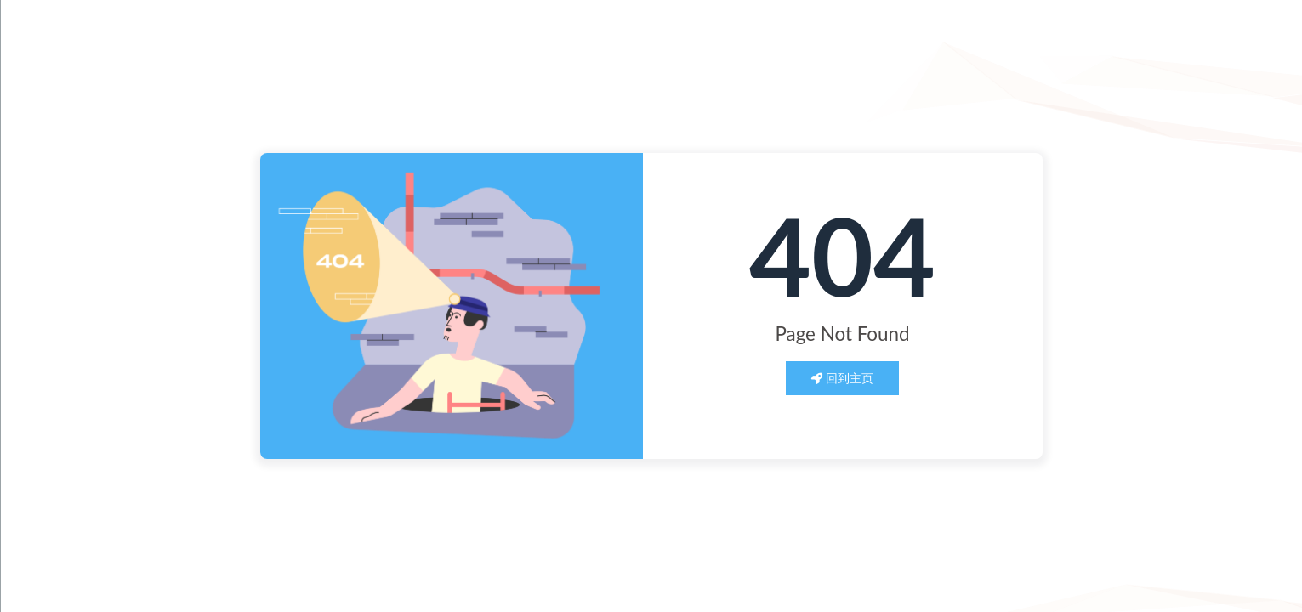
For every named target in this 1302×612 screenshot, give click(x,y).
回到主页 (842, 378)
